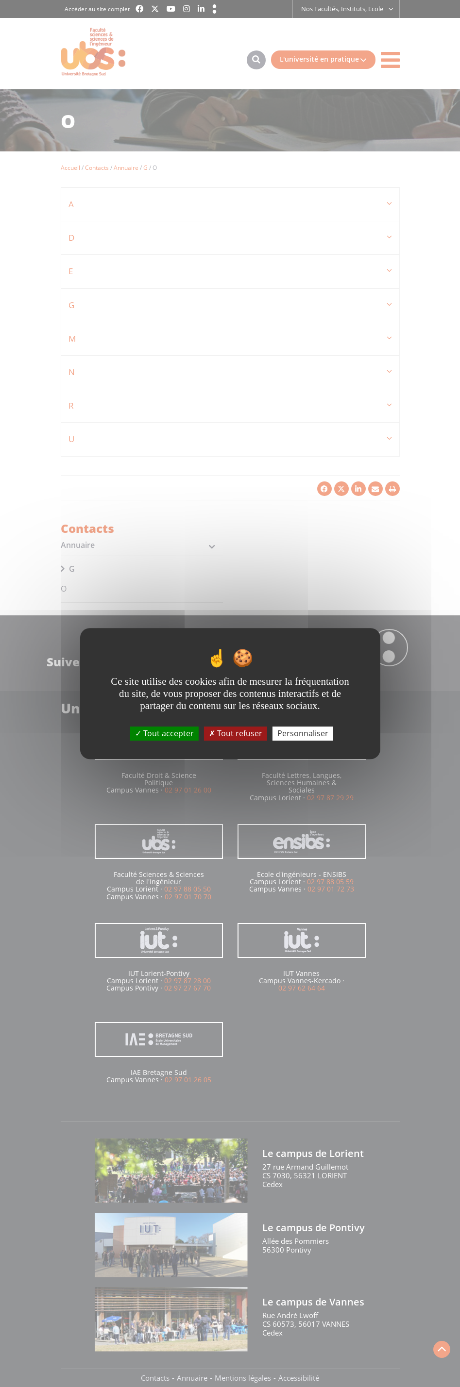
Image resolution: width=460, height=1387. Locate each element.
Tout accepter (164, 733)
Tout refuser (235, 733)
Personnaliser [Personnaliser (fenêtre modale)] (302, 733)
